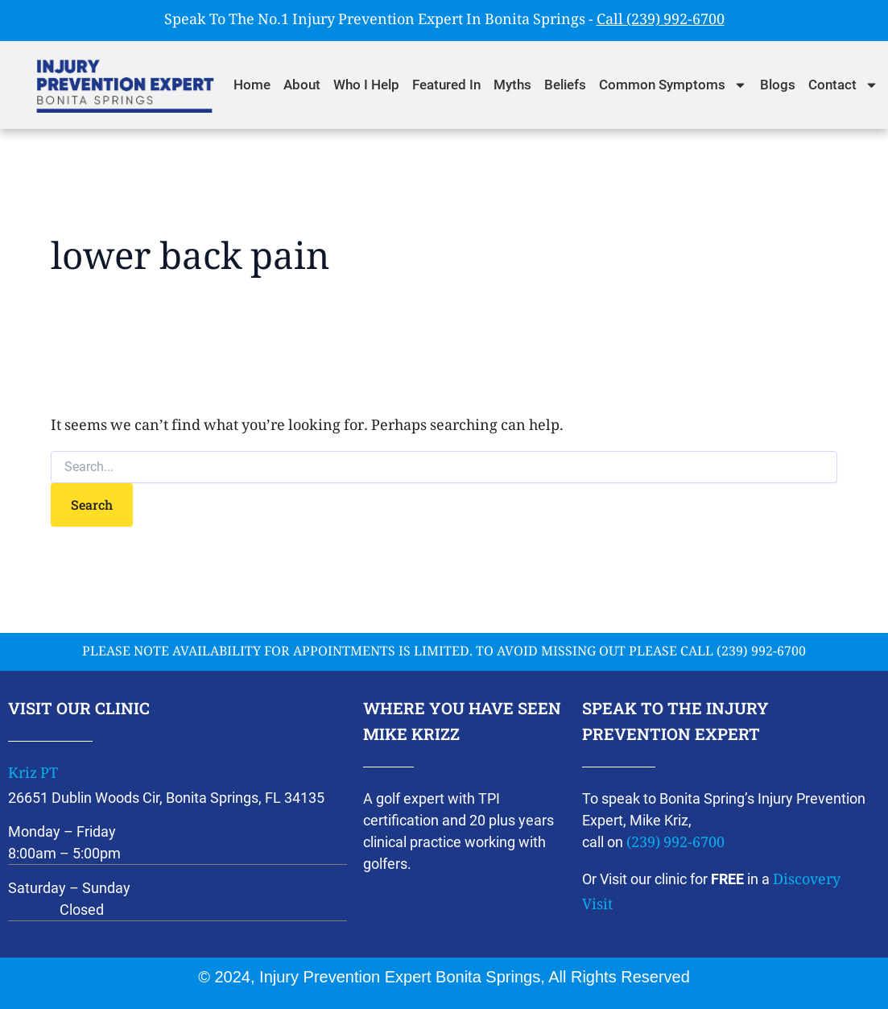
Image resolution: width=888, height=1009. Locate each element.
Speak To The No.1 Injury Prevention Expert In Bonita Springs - (444, 21)
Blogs (777, 85)
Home (252, 85)
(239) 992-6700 (675, 844)
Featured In (446, 85)
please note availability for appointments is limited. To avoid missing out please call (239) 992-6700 (444, 653)
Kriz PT (33, 775)
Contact (843, 85)
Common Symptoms (673, 85)
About (301, 85)
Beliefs (565, 85)
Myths (512, 85)
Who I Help (366, 85)
